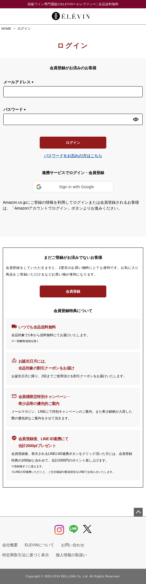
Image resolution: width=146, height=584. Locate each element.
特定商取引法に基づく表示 (25, 555)
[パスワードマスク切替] (137, 119)
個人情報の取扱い (71, 555)
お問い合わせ (72, 545)
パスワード (15, 110)
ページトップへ (138, 512)
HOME (6, 28)
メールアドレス (19, 82)
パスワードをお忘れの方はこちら (73, 156)
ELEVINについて (39, 545)
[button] (73, 186)
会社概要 (10, 545)
